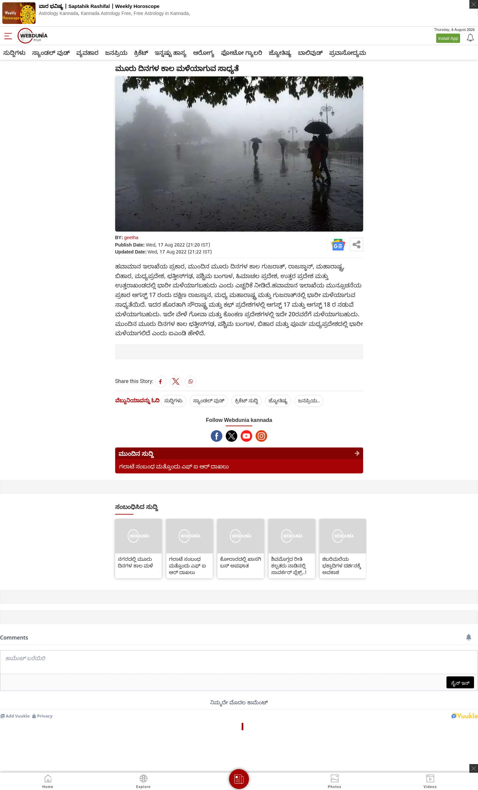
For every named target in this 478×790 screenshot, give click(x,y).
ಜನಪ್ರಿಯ (116, 52)
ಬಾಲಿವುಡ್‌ (310, 52)
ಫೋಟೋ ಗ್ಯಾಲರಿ (241, 52)
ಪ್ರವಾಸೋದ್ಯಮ (347, 52)
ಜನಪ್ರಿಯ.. (309, 400)
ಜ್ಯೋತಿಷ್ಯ (280, 52)
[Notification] (470, 37)
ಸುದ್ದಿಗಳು (14, 52)
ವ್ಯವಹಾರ (87, 52)
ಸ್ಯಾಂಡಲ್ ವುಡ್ (51, 52)
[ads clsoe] (473, 768)
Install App (448, 38)
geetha (131, 237)
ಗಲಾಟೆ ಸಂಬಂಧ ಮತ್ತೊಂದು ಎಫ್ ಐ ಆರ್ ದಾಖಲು (174, 466)
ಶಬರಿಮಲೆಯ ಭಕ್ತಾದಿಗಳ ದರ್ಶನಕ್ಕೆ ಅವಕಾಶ (341, 565)
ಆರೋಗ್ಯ (203, 52)
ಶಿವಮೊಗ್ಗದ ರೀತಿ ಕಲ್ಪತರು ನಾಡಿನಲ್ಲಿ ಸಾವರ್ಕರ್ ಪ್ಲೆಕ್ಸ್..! (289, 565)
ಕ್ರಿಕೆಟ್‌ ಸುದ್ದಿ (246, 400)
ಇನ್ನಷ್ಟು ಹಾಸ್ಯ (171, 52)
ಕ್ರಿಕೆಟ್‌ (141, 52)
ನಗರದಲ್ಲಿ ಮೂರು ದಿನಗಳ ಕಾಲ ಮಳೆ (135, 562)
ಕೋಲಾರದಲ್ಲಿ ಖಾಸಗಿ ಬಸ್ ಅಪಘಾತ (240, 562)
